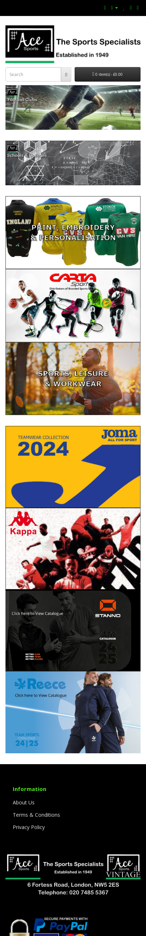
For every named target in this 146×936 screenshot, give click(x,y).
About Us (24, 802)
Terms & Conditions (36, 814)
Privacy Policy (29, 827)
